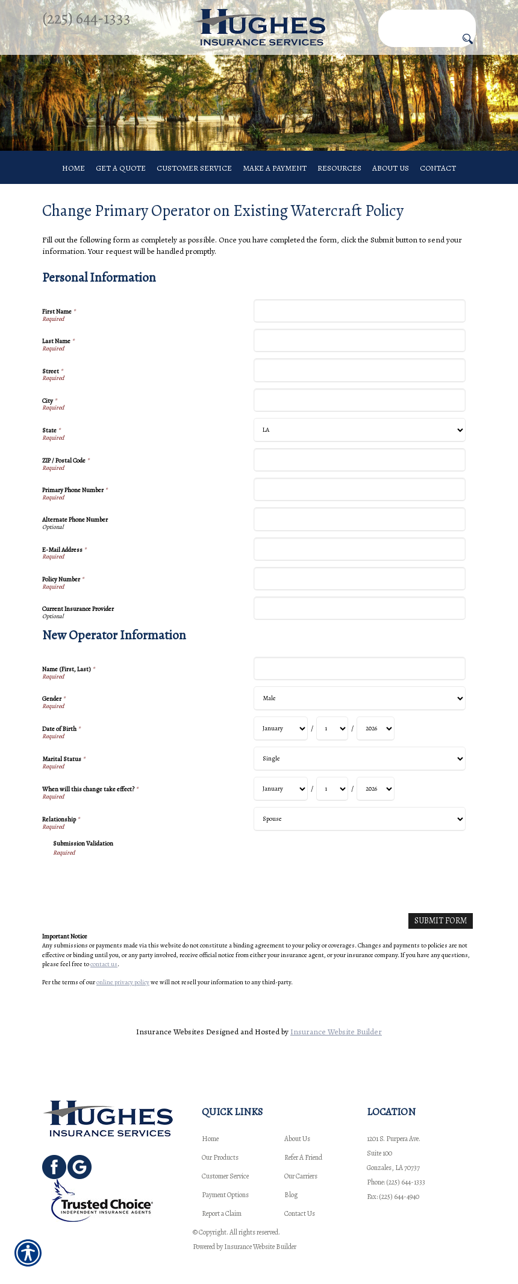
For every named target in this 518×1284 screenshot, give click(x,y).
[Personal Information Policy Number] (359, 594)
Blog (291, 1195)
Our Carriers (300, 1176)
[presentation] (144, 896)
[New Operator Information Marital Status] (359, 774)
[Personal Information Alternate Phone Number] (359, 534)
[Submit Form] (441, 936)
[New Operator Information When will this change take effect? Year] (376, 804)
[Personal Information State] (359, 445)
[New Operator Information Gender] (359, 713)
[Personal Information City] (359, 415)
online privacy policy (122, 997)
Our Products (220, 1157)
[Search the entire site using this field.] (427, 17)
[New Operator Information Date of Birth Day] (332, 744)
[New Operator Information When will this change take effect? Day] (332, 804)
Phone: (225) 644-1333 (396, 1182)
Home (210, 1138)
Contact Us (299, 1213)
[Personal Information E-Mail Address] (359, 564)
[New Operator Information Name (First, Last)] (359, 683)
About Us (297, 1138)
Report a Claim (222, 1213)
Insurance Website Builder (336, 1046)
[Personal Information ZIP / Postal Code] (359, 475)
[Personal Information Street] (359, 385)
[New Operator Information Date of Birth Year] (376, 744)
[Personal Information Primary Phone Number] (359, 504)
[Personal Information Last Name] (359, 355)
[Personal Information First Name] (359, 326)
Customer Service (225, 1176)
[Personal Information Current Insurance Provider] (359, 623)
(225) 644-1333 (86, 18)
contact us (103, 978)
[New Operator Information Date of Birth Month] (281, 744)
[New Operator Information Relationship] (359, 834)
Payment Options (225, 1195)
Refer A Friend (303, 1157)
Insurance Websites (170, 1046)
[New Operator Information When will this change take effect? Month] (281, 804)
